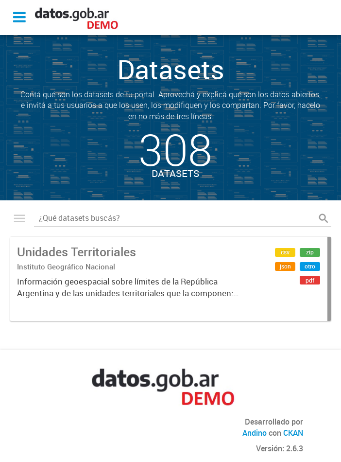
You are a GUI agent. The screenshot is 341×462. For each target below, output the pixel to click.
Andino (254, 432)
